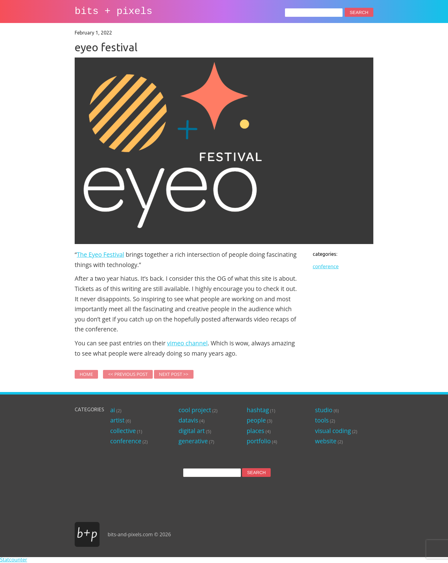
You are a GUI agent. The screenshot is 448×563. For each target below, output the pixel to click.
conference (325, 266)
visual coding (333, 431)
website (326, 441)
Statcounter (13, 559)
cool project (195, 410)
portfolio (259, 441)
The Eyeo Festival (100, 254)
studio (324, 410)
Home (86, 374)
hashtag (258, 410)
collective (123, 431)
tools (322, 420)
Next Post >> (174, 374)
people (256, 420)
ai (112, 410)
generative (193, 441)
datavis (188, 420)
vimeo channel (187, 343)
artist (117, 420)
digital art (192, 431)
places (255, 431)
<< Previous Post (127, 374)
